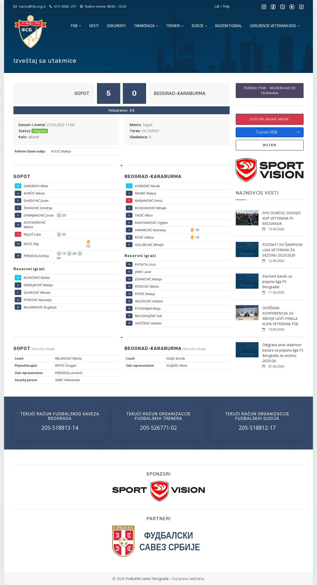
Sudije (199, 26)
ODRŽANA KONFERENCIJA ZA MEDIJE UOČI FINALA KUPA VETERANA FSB (280, 315)
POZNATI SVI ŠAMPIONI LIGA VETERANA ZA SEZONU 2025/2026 (282, 250)
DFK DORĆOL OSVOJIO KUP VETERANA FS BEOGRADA (281, 218)
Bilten (269, 145)
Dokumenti (116, 26)
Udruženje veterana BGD (275, 26)
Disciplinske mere (269, 119)
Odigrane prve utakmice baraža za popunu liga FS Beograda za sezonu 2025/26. (282, 352)
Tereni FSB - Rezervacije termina (270, 90)
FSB (76, 26)
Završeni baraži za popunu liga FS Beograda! (277, 281)
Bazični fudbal (228, 26)
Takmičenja (146, 26)
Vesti (94, 26)
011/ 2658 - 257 (65, 6)
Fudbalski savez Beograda (147, 578)
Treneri (175, 26)
